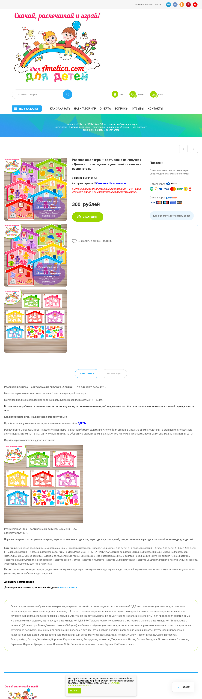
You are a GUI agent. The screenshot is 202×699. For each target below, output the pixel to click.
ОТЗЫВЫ (173, 35)
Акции (79, 646)
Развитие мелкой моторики (120, 487)
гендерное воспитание (30, 475)
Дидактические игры (103, 475)
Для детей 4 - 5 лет (173, 475)
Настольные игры (13, 483)
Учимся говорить (188, 487)
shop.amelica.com (52, 689)
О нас (106, 651)
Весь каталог (63, 36)
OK (181, 4)
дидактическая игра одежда (28, 496)
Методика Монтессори (175, 479)
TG (167, 4)
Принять (74, 690)
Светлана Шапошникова (111, 110)
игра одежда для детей (121, 496)
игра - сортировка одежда (92, 496)
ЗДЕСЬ (81, 350)
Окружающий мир (90, 483)
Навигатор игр (120, 35)
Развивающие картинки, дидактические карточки (162, 483)
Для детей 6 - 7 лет (24, 479)
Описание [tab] (87, 300)
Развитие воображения (39, 487)
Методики (135, 657)
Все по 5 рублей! (166, 636)
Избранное (168, 21)
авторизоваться (67, 514)
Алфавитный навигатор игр (165, 659)
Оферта (140, 35)
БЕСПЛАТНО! (137, 636)
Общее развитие (33, 483)
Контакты (190, 35)
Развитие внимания (14, 487)
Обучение (187, 649)
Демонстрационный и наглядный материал (66, 475)
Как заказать (95, 35)
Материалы (188, 644)
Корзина (193, 21)
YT (195, 4)
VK (174, 4)
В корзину (90, 144)
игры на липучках (178, 496)
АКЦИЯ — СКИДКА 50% (189, 638)
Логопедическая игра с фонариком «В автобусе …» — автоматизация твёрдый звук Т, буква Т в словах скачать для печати (183, 76)
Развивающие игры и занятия (117, 483)
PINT (188, 4)
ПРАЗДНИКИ (165, 644)
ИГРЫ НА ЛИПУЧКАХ (87, 51)
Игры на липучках (140, 649)
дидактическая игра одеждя (61, 496)
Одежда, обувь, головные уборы (62, 483)
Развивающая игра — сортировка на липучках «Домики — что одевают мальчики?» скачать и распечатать (194, 76)
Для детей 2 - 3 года (127, 475)
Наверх (184, 686)
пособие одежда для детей (36, 500)
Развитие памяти (168, 487)
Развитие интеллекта (92, 487)
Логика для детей (121, 479)
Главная (69, 51)
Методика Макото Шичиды (147, 479)
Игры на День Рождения (72, 479)
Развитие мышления (147, 487)
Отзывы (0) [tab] (114, 300)
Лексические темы (141, 644)
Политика (81, 656)
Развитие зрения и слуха (66, 487)
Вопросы (156, 35)
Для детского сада (46, 479)
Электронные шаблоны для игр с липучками (28, 491)
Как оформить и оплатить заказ (171, 143)
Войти (144, 21)
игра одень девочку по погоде (151, 496)
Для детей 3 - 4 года (150, 475)
